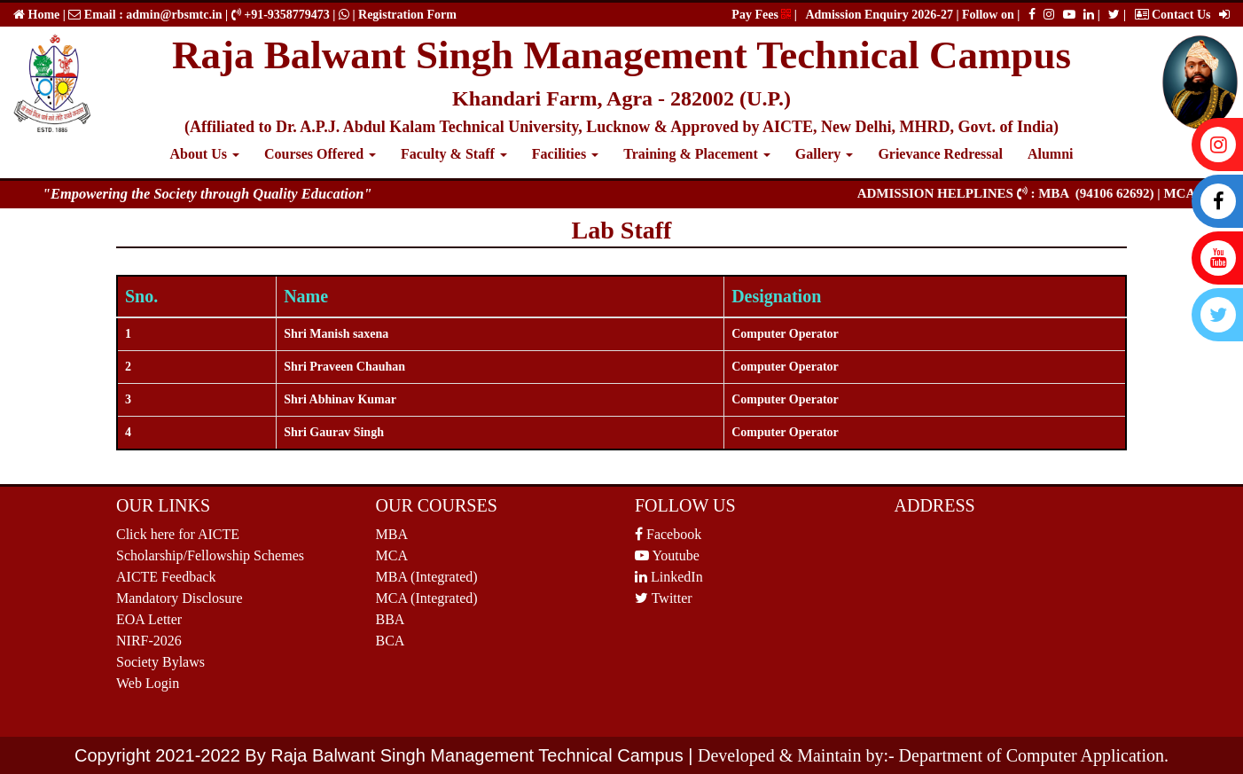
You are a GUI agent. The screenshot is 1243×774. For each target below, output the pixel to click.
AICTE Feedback (165, 576)
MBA (392, 534)
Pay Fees (761, 14)
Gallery (824, 153)
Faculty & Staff (454, 153)
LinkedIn (669, 576)
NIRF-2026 (149, 640)
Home (42, 14)
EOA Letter (149, 619)
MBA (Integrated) (427, 576)
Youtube (667, 555)
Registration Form (407, 14)
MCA (392, 555)
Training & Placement (696, 153)
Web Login (147, 683)
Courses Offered (320, 153)
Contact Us (1173, 14)
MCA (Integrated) (427, 598)
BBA (390, 619)
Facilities (565, 153)
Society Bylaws (160, 661)
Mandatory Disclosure (179, 598)
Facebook (668, 534)
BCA (390, 640)
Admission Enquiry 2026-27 (880, 14)
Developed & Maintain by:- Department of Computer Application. (933, 755)
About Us (203, 153)
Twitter (663, 598)
